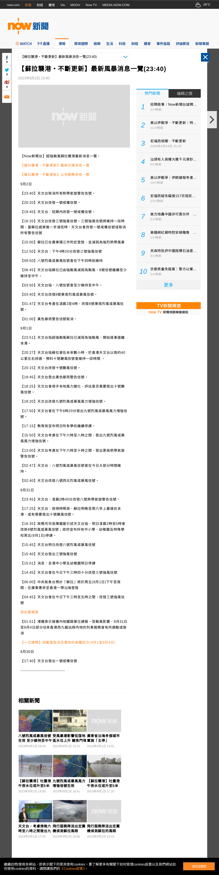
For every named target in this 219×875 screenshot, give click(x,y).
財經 (40, 5)
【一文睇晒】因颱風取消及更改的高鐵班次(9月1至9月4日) (67, 642)
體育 (52, 5)
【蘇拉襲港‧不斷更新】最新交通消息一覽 (55, 165)
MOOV (75, 5)
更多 (168, 285)
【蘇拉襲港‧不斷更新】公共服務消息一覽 (55, 174)
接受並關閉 (199, 866)
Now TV (91, 5)
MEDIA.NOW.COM (116, 5)
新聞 (28, 5)
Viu (62, 5)
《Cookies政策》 (72, 868)
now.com (13, 5)
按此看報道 (29, 612)
